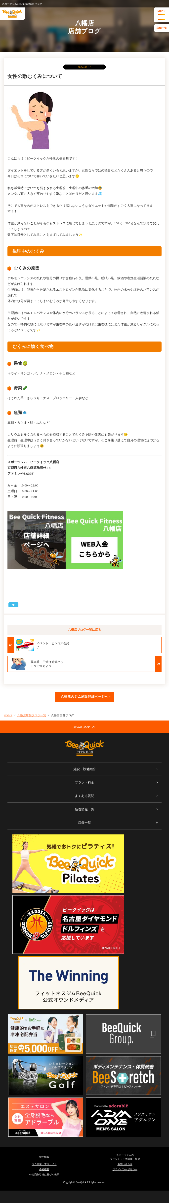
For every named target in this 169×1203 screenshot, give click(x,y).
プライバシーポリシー (125, 1169)
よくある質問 (84, 796)
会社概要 (44, 1169)
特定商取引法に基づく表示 (44, 1174)
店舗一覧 (161, 28)
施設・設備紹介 (84, 769)
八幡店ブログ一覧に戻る (84, 629)
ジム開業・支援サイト (44, 1164)
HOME (8, 715)
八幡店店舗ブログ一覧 (31, 715)
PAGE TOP (84, 726)
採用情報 (44, 1157)
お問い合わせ (125, 1164)
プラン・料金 (84, 782)
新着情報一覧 (84, 809)
